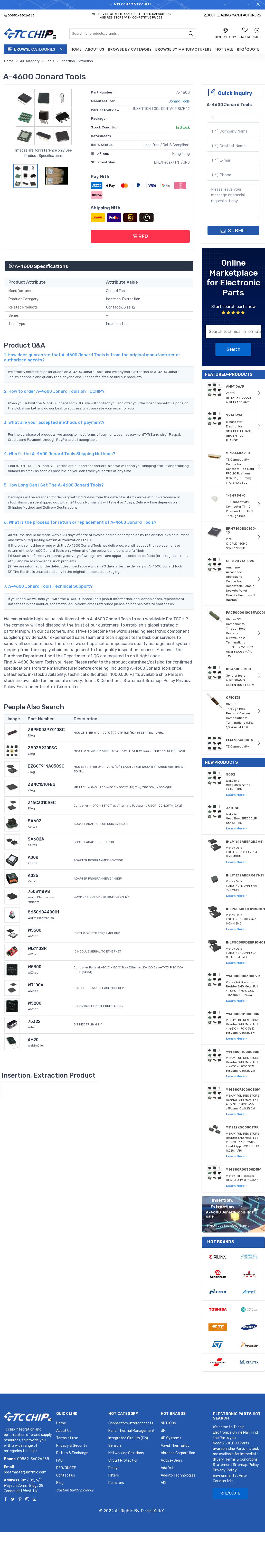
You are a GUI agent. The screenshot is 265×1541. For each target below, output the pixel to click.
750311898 (39, 891)
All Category (30, 61)
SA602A (36, 839)
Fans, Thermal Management (131, 1430)
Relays (113, 1468)
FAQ (59, 1460)
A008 (33, 857)
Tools (50, 61)
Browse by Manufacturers (183, 49)
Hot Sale (224, 49)
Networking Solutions (126, 1453)
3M (163, 1430)
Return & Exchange (72, 1453)
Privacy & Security (71, 1445)
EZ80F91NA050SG (46, 766)
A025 (33, 875)
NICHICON (168, 1423)
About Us (94, 49)
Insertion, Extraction (77, 61)
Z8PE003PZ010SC (46, 729)
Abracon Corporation (178, 1453)
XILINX (159, 1511)
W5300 (34, 966)
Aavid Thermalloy (175, 1445)
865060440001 (43, 912)
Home (76, 49)
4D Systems (171, 1438)
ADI (163, 1483)
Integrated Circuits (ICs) (128, 1438)
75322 (34, 1021)
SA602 (34, 820)
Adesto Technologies (178, 1475)
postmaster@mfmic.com (25, 1472)
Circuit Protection (123, 1460)
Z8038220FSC (42, 747)
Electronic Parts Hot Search (237, 1416)
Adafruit (168, 1468)
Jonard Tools (179, 101)
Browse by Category (130, 49)
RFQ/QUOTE (248, 49)
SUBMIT (234, 231)
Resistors (116, 1483)
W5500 (34, 930)
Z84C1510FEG (41, 784)
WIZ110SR (37, 948)
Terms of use (67, 1438)
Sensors (115, 1445)
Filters (113, 1475)
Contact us (65, 1475)
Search (233, 349)
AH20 (33, 1039)
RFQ (140, 236)
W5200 (34, 1003)
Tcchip (146, 1511)
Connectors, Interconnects (130, 1423)
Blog (59, 1483)
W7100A (35, 985)
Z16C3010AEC (42, 802)
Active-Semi (171, 1460)
